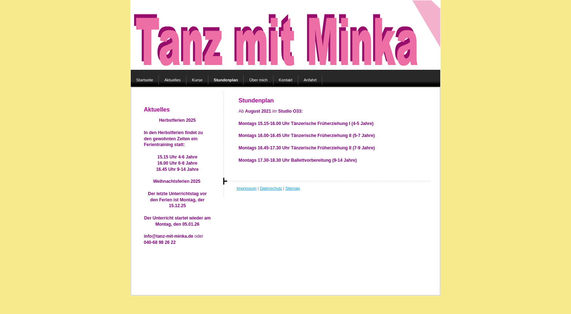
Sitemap (293, 188)
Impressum (246, 188)
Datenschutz (271, 188)
